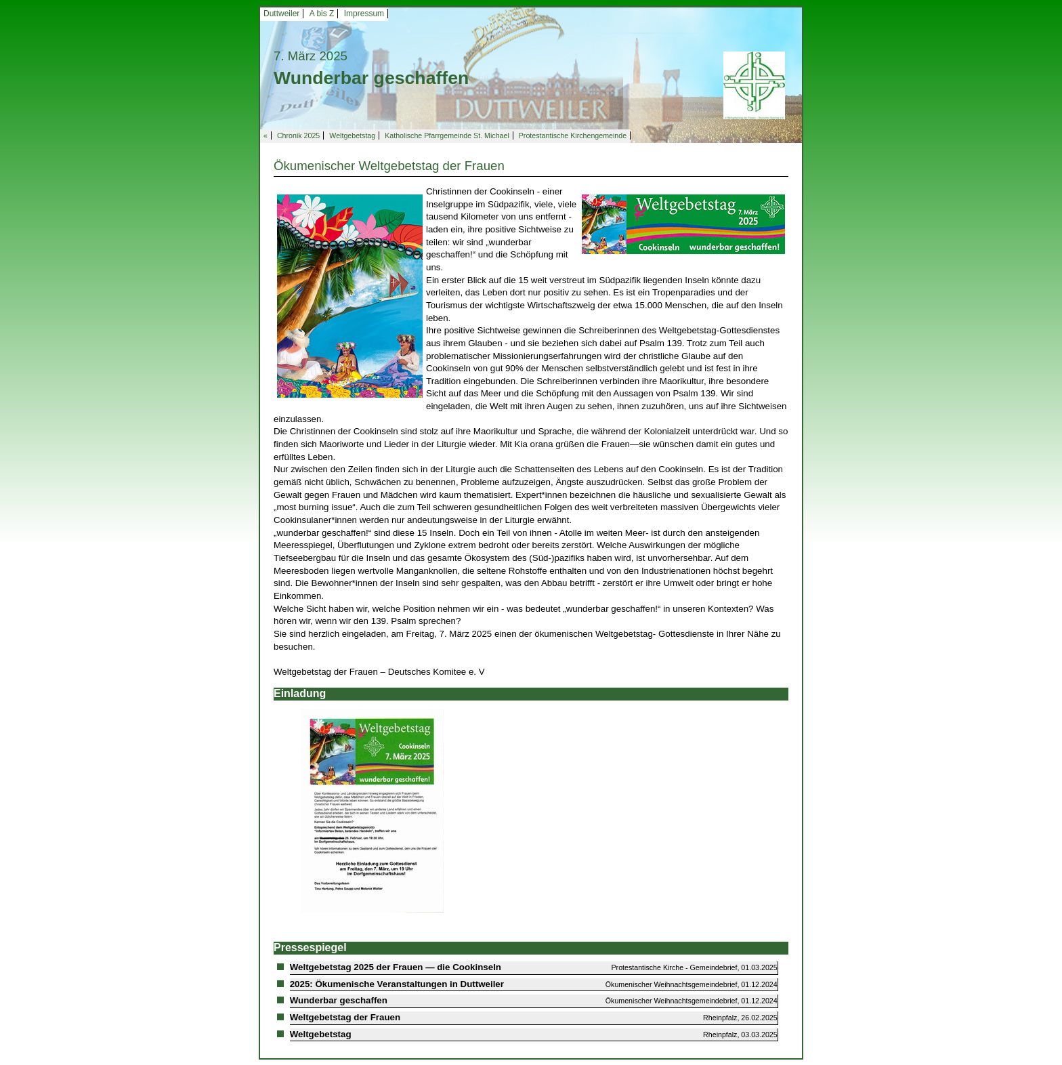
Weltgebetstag (352, 135)
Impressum (364, 13)
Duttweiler (281, 13)
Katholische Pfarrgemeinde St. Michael (447, 135)
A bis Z (322, 13)
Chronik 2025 (298, 135)
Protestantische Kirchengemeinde (572, 135)
